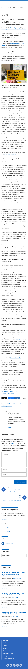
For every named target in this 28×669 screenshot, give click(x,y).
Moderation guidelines (8, 658)
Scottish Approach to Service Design (10, 29)
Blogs (2, 7)
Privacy (5, 656)
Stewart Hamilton (14, 27)
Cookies (5, 648)
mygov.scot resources (10, 154)
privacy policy (13, 443)
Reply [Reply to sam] (9, 427)
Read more (4, 519)
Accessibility (6, 640)
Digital (6, 7)
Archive (5, 643)
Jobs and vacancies (8, 653)
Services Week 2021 (15, 358)
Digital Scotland (9, 543)
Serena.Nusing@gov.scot (7, 393)
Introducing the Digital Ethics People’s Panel (14, 491)
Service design (22, 29)
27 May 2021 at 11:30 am (14, 414)
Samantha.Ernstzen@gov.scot (9, 391)
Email (5, 531)
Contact (5, 645)
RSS (5, 527)
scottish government (6, 406)
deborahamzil (15, 597)
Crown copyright (7, 650)
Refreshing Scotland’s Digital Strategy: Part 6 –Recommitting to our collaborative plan (13, 574)
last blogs (17, 339)
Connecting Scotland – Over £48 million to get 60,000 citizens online (12, 499)
